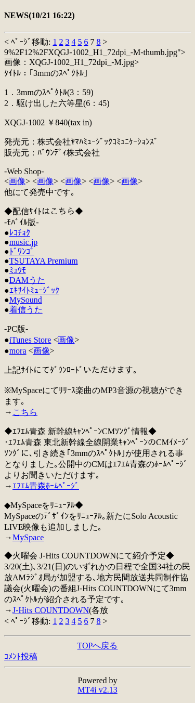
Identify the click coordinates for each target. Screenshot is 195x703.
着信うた (26, 309)
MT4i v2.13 (97, 689)
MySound (25, 299)
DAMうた (27, 280)
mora (18, 350)
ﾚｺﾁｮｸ (19, 232)
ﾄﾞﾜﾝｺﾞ (21, 251)
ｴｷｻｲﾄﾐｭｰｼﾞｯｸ (34, 290)
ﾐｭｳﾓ (17, 270)
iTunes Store (30, 339)
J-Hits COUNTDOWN (50, 610)
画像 (17, 181)
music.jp (23, 242)
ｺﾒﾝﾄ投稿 (20, 656)
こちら (24, 412)
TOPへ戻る (97, 645)
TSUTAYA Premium (43, 260)
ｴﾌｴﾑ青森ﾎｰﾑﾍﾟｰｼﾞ (45, 485)
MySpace (28, 537)
